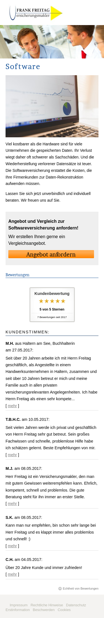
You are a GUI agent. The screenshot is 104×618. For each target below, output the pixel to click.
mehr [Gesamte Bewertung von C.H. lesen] (12, 574)
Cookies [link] (64, 610)
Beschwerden (44, 610)
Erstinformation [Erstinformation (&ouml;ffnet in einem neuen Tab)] (18, 610)
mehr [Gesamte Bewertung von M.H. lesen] (12, 406)
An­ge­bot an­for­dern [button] (51, 254)
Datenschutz (76, 605)
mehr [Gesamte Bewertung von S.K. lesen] (12, 546)
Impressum (18, 605)
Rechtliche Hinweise (47, 605)
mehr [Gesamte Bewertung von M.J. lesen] (12, 503)
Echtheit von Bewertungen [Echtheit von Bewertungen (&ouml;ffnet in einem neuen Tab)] (80, 588)
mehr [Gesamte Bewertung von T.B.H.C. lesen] (12, 455)
